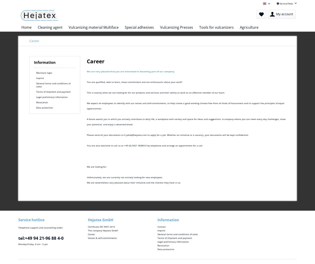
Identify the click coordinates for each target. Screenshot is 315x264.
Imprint (40, 78)
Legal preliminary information (52, 97)
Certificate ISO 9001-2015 (101, 226)
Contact (162, 226)
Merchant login (44, 72)
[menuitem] (261, 14)
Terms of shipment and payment (53, 91)
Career (91, 234)
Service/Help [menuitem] (285, 3)
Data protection (44, 107)
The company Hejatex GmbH (103, 230)
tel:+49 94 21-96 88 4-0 (41, 238)
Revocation (42, 102)
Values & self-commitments (102, 238)
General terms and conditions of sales (53, 85)
